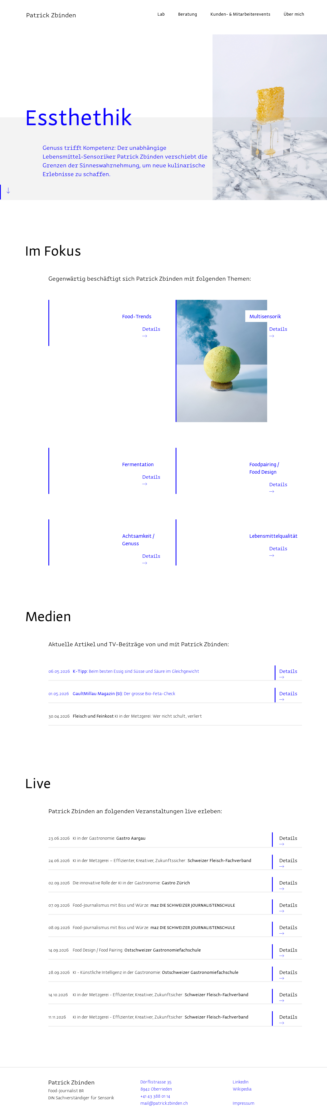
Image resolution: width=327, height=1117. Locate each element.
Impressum (243, 1103)
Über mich (294, 14)
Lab (161, 14)
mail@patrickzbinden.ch (164, 1103)
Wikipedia (242, 1089)
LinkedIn (241, 1082)
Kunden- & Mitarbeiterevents (240, 14)
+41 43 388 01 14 (155, 1096)
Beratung (187, 14)
